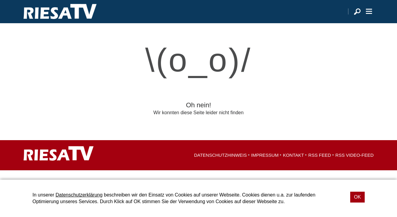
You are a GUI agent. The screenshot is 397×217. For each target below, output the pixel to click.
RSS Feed (319, 162)
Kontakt (293, 162)
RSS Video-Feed (354, 162)
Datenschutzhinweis (220, 162)
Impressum (265, 162)
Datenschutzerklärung (79, 194)
